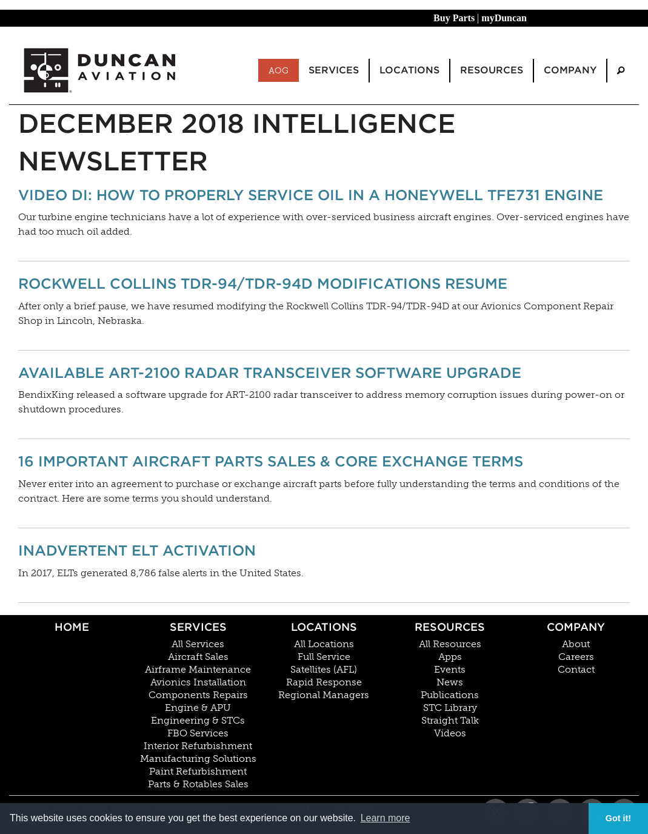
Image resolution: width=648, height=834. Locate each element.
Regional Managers (323, 695)
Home (72, 626)
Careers (576, 657)
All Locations (324, 644)
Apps (450, 657)
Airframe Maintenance (198, 669)
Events (450, 669)
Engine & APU (198, 708)
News (449, 682)
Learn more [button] (385, 818)
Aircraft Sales (198, 657)
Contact (576, 669)
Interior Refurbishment (198, 746)
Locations (324, 626)
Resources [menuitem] (491, 70)
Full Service (324, 657)
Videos (450, 733)
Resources (450, 626)
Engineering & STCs (198, 720)
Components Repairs (198, 695)
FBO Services (198, 733)
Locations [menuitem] (409, 70)
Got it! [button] (618, 818)
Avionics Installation (198, 682)
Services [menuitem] (334, 70)
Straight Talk (450, 720)
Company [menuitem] (570, 70)
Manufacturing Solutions (198, 759)
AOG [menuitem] (279, 70)
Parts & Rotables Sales (198, 784)
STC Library (450, 708)
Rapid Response (324, 682)
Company (576, 626)
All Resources (450, 644)
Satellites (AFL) (323, 669)
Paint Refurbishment (198, 771)
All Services (198, 644)
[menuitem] (620, 70)
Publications (450, 695)
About (576, 644)
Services (198, 626)
